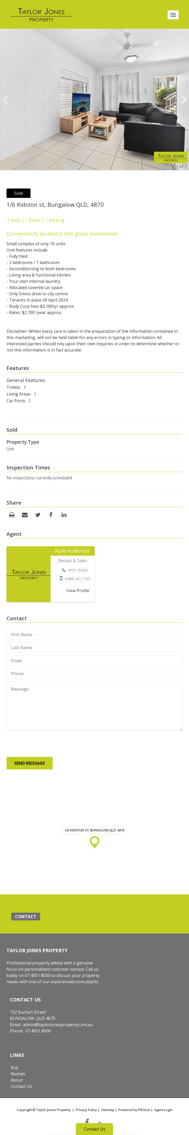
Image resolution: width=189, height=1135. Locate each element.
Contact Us (21, 1086)
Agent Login (163, 1109)
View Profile (77, 590)
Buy (14, 1067)
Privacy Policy (86, 1109)
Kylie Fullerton (72, 550)
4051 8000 (78, 570)
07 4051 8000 (38, 1031)
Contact (25, 916)
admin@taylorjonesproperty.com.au (58, 1024)
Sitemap (107, 1109)
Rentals (18, 1074)
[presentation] (46, 743)
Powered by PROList (134, 1109)
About (17, 1080)
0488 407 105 (77, 578)
